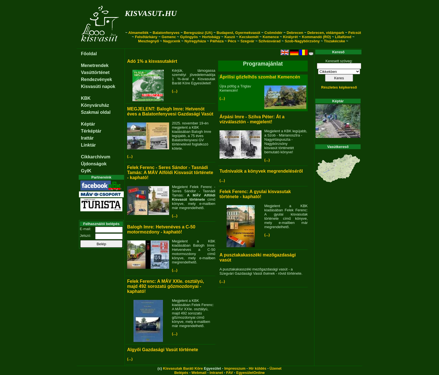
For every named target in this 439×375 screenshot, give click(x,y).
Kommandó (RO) (316, 37)
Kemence (271, 37)
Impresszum (235, 368)
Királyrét (290, 37)
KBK (86, 98)
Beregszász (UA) (198, 33)
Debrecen (295, 33)
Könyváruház (95, 105)
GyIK (86, 170)
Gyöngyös (189, 37)
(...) (175, 91)
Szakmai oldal (96, 112)
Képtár (88, 124)
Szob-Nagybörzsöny (302, 41)
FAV (229, 373)
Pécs (232, 41)
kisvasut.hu (151, 12)
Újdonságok (94, 163)
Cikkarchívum (95, 156)
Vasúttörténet (95, 72)
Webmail (199, 373)
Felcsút (354, 33)
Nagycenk (171, 41)
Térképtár (91, 131)
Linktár (88, 145)
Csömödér (273, 33)
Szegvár (247, 41)
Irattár (87, 138)
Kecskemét (249, 37)
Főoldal (89, 53)
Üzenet (276, 368)
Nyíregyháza (195, 41)
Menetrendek (95, 65)
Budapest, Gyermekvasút (238, 33)
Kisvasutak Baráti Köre (183, 368)
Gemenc (169, 37)
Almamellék (138, 33)
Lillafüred (343, 37)
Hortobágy (211, 37)
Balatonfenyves (166, 33)
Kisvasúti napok (98, 86)
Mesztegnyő (148, 41)
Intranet (216, 373)
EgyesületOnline (250, 373)
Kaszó (229, 37)
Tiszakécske (334, 41)
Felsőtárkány (146, 37)
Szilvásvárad (269, 41)
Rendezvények (96, 79)
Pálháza (216, 41)
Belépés (181, 373)
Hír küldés (257, 368)
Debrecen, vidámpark (325, 33)
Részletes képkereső (339, 87)
